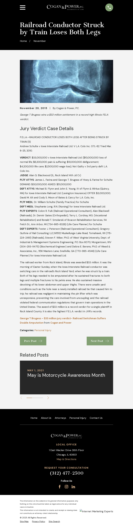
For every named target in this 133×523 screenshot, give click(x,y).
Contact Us (96, 418)
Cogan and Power (60, 322)
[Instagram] (66, 486)
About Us (46, 418)
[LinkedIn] (73, 486)
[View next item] (48, 397)
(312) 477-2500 (66, 473)
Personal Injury (42, 330)
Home (33, 418)
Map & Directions (66, 459)
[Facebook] (59, 486)
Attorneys (60, 418)
